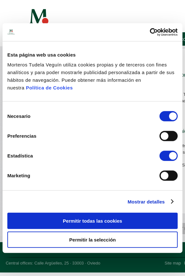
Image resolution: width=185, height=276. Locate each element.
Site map (173, 263)
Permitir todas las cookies (92, 221)
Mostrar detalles (146, 201)
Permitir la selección (92, 239)
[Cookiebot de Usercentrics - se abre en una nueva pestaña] (150, 32)
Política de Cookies (49, 87)
